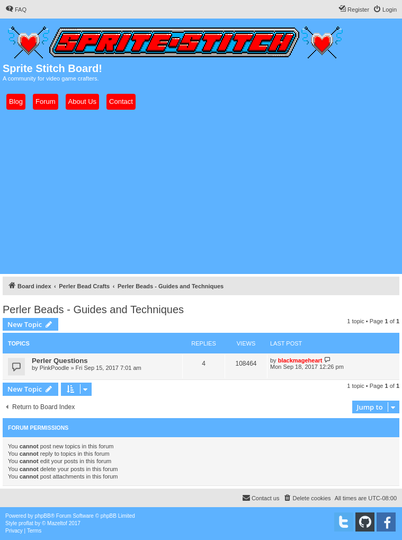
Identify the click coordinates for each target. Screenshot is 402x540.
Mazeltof (57, 523)
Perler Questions (60, 361)
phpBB (43, 516)
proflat (26, 523)
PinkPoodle (54, 368)
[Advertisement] (201, 192)
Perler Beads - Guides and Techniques (93, 309)
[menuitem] (15, 9)
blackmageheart (300, 360)
